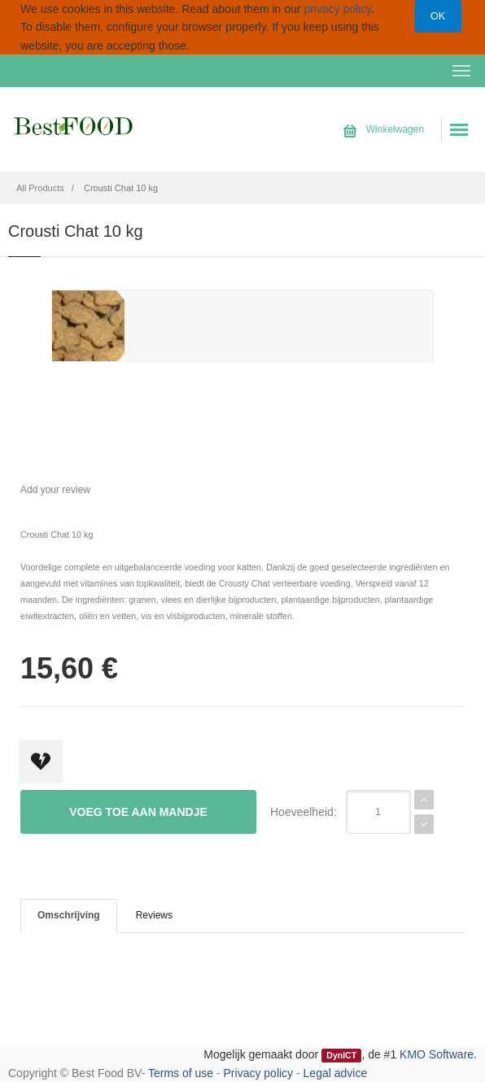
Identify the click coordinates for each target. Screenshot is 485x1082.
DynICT (341, 1055)
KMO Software (437, 1054)
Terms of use (180, 1073)
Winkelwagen (383, 129)
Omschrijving (68, 915)
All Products (40, 188)
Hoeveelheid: (303, 811)
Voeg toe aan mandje (138, 811)
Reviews (154, 915)
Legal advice (336, 1073)
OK (437, 16)
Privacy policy (259, 1073)
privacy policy (337, 8)
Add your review (55, 489)
